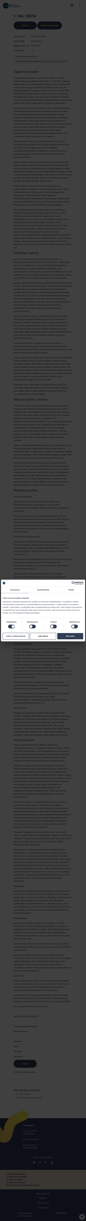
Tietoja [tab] (71, 590)
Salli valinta (43, 636)
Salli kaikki (70, 636)
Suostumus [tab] (15, 590)
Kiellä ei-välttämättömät (16, 636)
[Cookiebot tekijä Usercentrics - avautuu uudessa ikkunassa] (73, 583)
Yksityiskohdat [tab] (43, 590)
